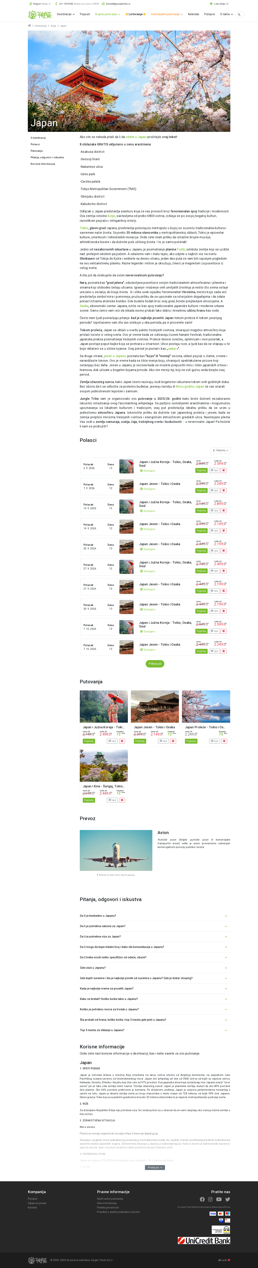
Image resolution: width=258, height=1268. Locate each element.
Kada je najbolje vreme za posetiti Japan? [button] (106, 988)
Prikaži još (155, 663)
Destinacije (40, 26)
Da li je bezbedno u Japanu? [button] (98, 915)
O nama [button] (228, 14)
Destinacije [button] (64, 14)
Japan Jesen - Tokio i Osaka (159, 484)
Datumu (219, 450)
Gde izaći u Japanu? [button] (93, 967)
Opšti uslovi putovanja (110, 1198)
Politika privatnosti (107, 1207)
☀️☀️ (137, 14)
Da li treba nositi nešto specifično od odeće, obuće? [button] (112, 957)
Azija (52, 26)
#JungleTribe (185, 1207)
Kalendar (196, 14)
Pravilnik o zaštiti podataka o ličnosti (118, 1212)
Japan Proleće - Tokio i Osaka (206, 727)
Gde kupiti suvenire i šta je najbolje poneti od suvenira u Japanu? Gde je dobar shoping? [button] (135, 978)
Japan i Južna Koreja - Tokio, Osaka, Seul (113, 727)
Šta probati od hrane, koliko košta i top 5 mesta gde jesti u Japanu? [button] (122, 1019)
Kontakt (32, 1207)
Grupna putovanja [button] (107, 14)
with (224, 1260)
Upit (214, 470)
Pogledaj (201, 470)
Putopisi (212, 14)
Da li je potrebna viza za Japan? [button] (100, 936)
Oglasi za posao (37, 1203)
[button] (40, 3)
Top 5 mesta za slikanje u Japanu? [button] (101, 1030)
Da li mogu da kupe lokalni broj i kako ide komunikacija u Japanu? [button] (121, 946)
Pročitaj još (155, 1167)
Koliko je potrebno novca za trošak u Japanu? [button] (108, 1009)
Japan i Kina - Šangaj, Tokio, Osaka (108, 786)
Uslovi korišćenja (107, 1203)
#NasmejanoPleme (221, 1207)
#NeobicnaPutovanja (202, 1207)
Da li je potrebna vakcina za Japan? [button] (102, 926)
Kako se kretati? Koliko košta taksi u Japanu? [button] (108, 998)
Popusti (85, 14)
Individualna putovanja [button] (168, 14)
